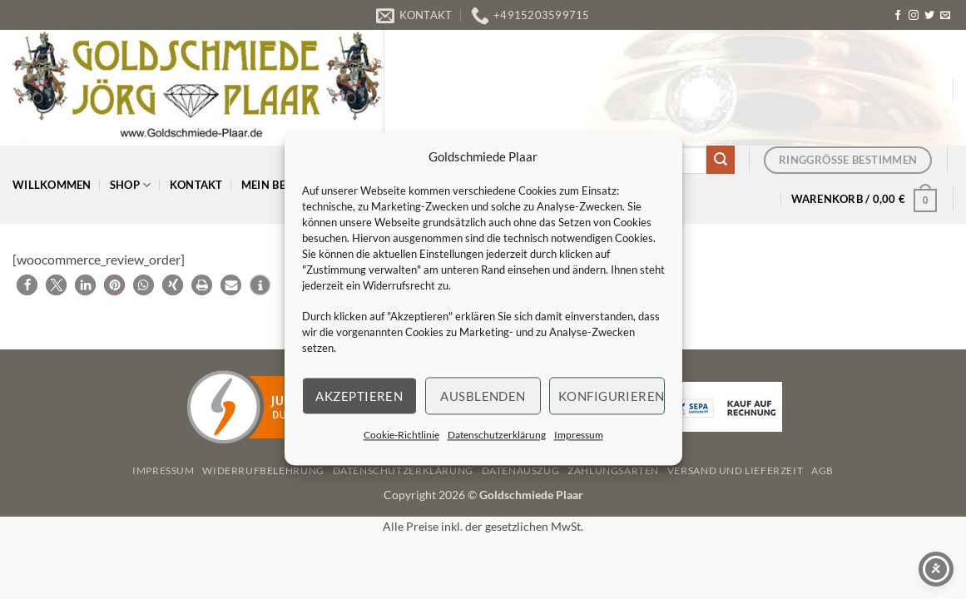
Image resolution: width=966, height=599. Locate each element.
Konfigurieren (611, 396)
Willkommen (52, 184)
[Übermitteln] (720, 160)
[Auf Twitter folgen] (929, 16)
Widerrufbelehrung (263, 470)
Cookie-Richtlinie (401, 434)
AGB (822, 470)
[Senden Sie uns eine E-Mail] (945, 16)
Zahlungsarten (613, 470)
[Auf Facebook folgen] (898, 16)
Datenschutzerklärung (497, 434)
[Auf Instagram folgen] (914, 16)
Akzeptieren (359, 396)
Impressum (578, 434)
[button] (864, 199)
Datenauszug (521, 470)
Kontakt (196, 184)
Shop (130, 185)
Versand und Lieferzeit (735, 470)
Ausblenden (483, 396)
